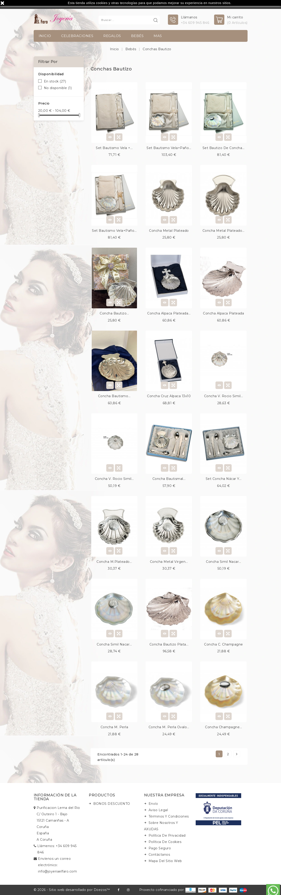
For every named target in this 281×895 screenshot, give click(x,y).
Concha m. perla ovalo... (169, 727)
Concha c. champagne (223, 644)
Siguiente (236, 754)
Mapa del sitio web (165, 861)
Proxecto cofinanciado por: (167, 890)
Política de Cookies (165, 842)
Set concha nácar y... (224, 479)
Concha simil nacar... (223, 562)
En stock (55, 81)
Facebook (118, 890)
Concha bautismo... (114, 396)
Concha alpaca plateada (223, 313)
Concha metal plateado (169, 231)
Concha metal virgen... (169, 562)
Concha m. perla (114, 727)
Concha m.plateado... (114, 562)
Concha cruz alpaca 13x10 (169, 396)
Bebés (137, 36)
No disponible (58, 88)
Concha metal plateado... (224, 231)
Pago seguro (160, 848)
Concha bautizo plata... (169, 644)
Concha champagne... (223, 727)
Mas (158, 36)
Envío (153, 804)
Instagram (128, 890)
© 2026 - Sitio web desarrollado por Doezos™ (72, 890)
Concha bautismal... (169, 479)
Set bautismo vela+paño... (169, 148)
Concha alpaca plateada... (169, 313)
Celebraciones (77, 36)
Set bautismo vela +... (114, 148)
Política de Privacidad (167, 835)
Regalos (112, 36)
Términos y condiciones (169, 816)
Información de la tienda (55, 797)
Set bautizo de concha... (224, 148)
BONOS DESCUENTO (111, 804)
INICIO (45, 36)
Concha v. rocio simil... (223, 396)
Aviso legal (158, 810)
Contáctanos (159, 855)
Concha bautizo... (114, 313)
